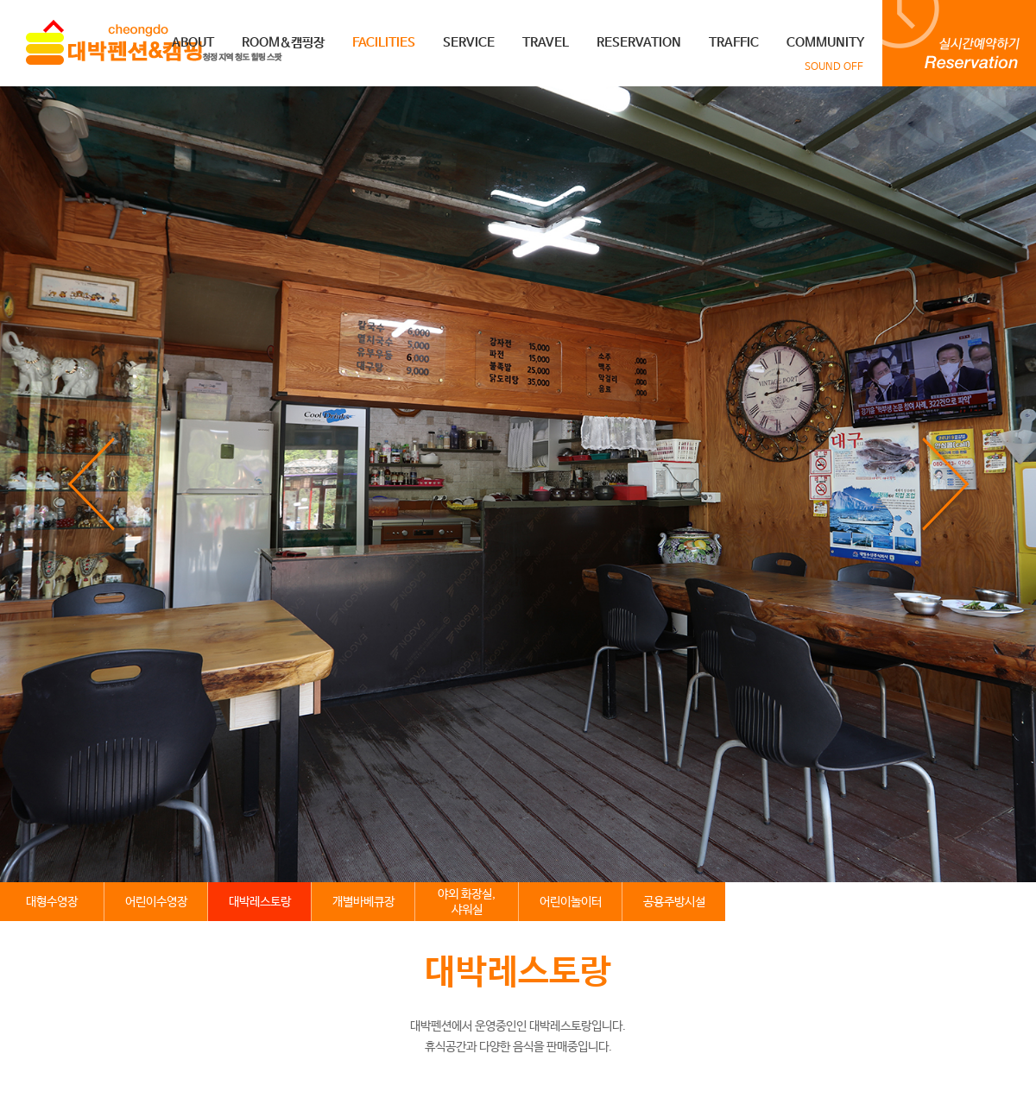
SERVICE (469, 42)
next (945, 484)
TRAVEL (545, 42)
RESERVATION (639, 42)
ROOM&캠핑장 (283, 42)
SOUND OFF (834, 67)
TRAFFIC (734, 42)
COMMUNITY (825, 42)
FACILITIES (383, 42)
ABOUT (193, 42)
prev (91, 484)
